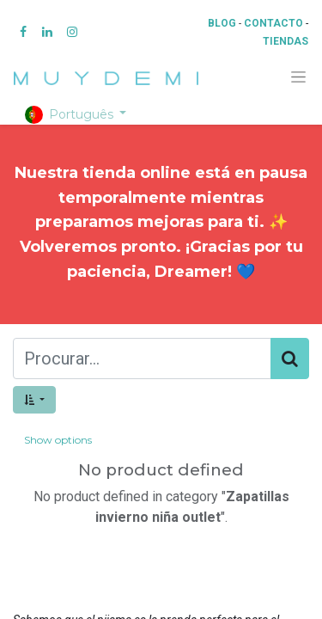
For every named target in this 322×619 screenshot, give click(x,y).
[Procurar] (289, 358)
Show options (58, 439)
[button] (34, 400)
